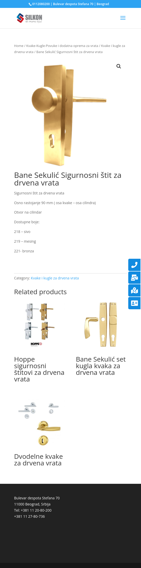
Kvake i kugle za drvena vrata (55, 278)
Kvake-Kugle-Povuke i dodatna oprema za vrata (62, 45)
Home (18, 45)
